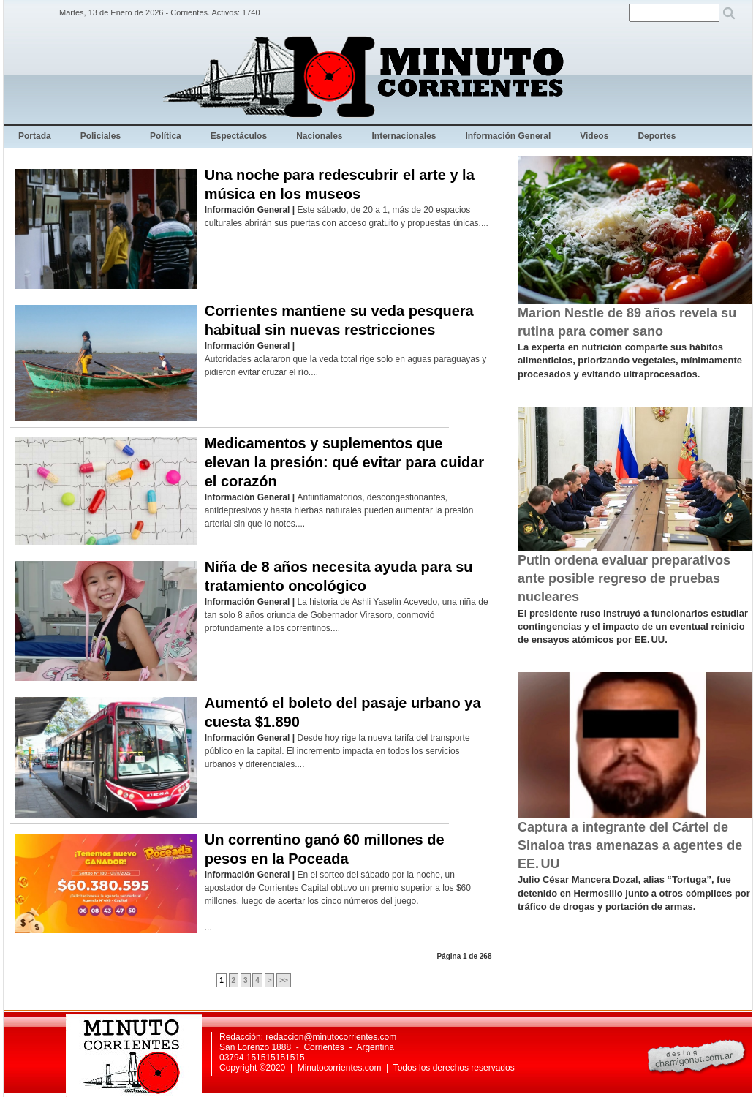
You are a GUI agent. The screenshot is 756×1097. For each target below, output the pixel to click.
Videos (594, 136)
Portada (34, 136)
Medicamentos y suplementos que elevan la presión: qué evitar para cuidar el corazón (344, 462)
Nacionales (319, 136)
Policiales (100, 136)
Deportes (657, 136)
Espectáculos (239, 136)
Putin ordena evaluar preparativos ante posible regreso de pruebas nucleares (624, 578)
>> (283, 980)
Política (165, 136)
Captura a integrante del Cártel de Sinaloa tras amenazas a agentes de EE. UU (630, 845)
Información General (508, 136)
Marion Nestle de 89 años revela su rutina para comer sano (627, 322)
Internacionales (404, 136)
